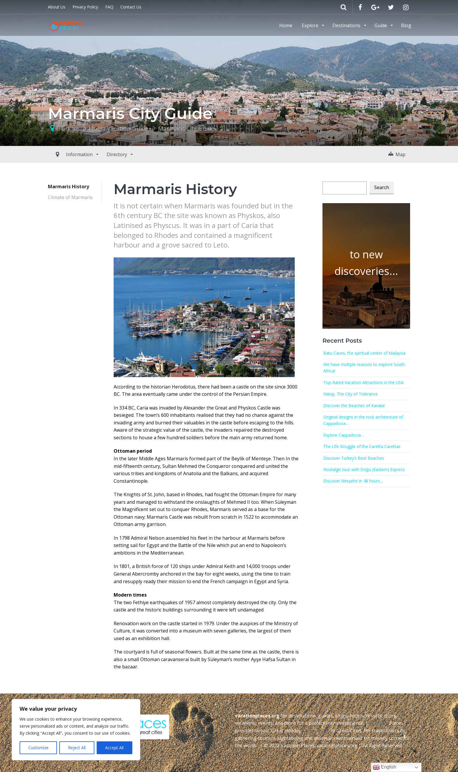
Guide (381, 25)
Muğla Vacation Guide (118, 129)
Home (285, 25)
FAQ (109, 7)
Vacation (378, 723)
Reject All (77, 747)
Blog (406, 25)
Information (66, 154)
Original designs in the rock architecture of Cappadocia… (363, 420)
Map (396, 154)
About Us (56, 7)
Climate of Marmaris (70, 197)
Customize (38, 747)
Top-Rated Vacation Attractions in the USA (363, 382)
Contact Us (130, 7)
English (384, 767)
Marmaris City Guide (186, 129)
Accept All (114, 747)
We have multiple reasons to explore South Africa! (364, 368)
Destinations (347, 25)
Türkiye (68, 129)
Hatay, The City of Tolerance (350, 394)
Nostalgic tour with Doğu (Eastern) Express (364, 469)
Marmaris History (68, 186)
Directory (104, 154)
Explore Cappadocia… (343, 435)
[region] (76, 729)
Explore (311, 25)
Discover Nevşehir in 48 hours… (353, 481)
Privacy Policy (85, 7)
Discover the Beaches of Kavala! (354, 405)
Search (381, 187)
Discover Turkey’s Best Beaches (353, 458)
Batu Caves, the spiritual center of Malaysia (364, 353)
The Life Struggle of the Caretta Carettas (361, 446)
